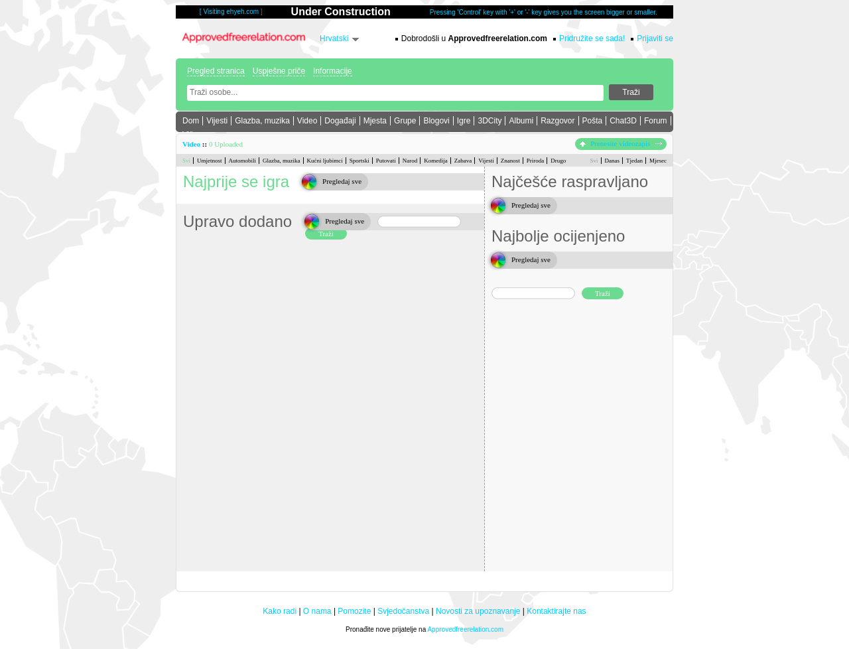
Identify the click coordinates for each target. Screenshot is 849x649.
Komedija (436, 160)
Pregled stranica (216, 71)
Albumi (521, 120)
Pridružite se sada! (592, 38)
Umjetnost (209, 160)
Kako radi (279, 611)
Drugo (558, 160)
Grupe (405, 120)
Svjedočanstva (403, 611)
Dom (190, 120)
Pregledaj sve (341, 181)
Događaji (340, 120)
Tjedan (634, 160)
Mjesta (375, 120)
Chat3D (623, 120)
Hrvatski (334, 38)
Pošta (592, 120)
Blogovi (436, 120)
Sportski (359, 160)
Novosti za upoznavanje (478, 611)
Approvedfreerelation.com (465, 629)
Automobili (243, 160)
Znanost (510, 160)
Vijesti (217, 120)
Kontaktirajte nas (556, 611)
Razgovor (557, 120)
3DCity (489, 120)
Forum (655, 120)
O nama (317, 611)
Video (307, 120)
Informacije (332, 71)
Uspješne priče (279, 71)
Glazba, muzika (262, 120)
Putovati (386, 160)
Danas (612, 160)
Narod (410, 160)
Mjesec (658, 160)
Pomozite (354, 611)
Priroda (536, 160)
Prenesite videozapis (621, 143)
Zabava (463, 160)
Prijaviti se (655, 38)
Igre (464, 120)
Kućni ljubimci (325, 160)
